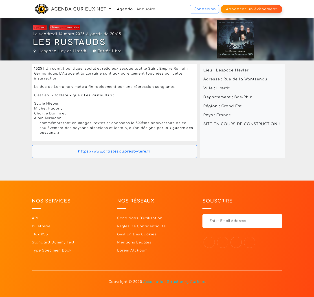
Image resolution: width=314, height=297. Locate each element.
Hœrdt (80, 51)
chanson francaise (64, 27)
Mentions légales (134, 242)
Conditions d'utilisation (139, 218)
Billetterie (41, 226)
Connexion (205, 9)
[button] (110, 9)
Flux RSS (40, 234)
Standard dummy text (53, 242)
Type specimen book (52, 250)
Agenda (125, 9)
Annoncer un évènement (251, 9)
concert (40, 27)
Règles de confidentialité (141, 226)
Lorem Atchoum (132, 250)
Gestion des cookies (136, 234)
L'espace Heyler (55, 51)
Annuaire (145, 9)
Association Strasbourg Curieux (174, 282)
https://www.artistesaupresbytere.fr (114, 151)
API (35, 218)
